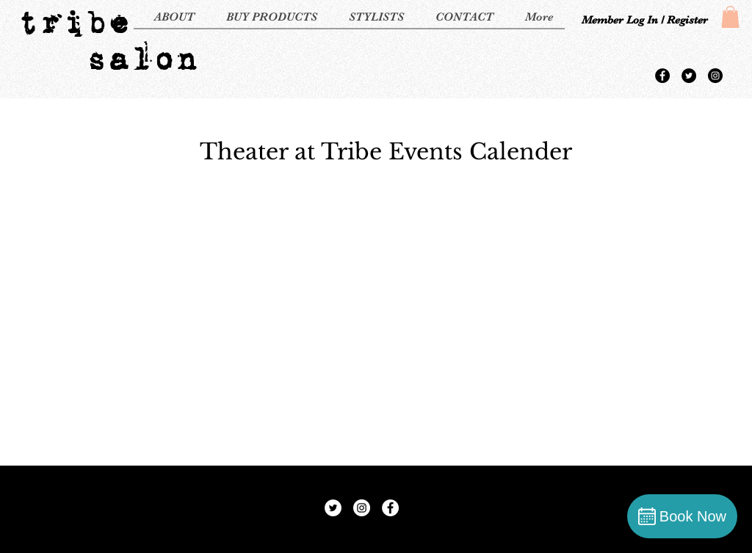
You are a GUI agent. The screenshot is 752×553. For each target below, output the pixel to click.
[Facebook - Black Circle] (662, 75)
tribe (73, 22)
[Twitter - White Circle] (333, 507)
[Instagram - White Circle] (361, 507)
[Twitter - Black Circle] (689, 75)
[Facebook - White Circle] (390, 507)
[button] (730, 17)
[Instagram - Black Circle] (715, 75)
